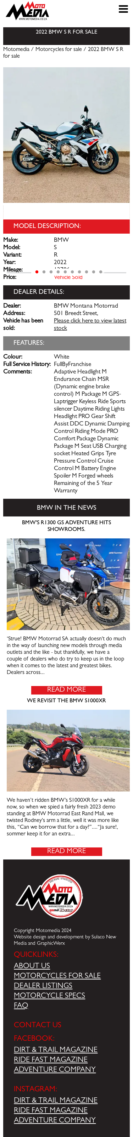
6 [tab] (72, 272)
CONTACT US (37, 1026)
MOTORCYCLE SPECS (49, 996)
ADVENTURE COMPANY (55, 1070)
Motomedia (16, 50)
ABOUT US (32, 967)
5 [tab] (65, 272)
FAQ (21, 1006)
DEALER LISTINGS (43, 986)
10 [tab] (100, 272)
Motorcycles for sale (58, 50)
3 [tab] (51, 272)
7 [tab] (79, 272)
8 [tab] (86, 272)
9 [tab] (93, 272)
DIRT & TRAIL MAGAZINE (56, 1051)
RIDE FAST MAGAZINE (51, 1060)
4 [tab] (58, 272)
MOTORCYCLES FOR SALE (57, 977)
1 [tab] (36, 272)
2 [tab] (44, 272)
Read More (66, 690)
